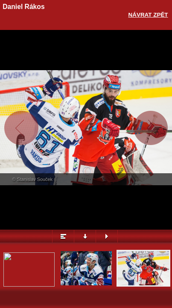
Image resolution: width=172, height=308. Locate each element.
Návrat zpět (148, 15)
